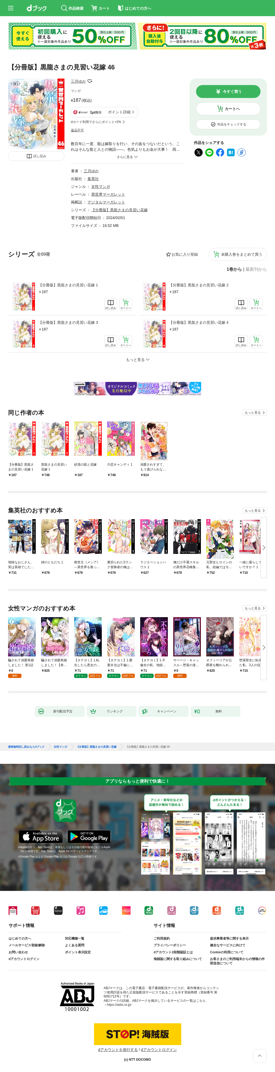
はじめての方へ (20, 938)
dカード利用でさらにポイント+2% (96, 122)
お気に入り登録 (185, 254)
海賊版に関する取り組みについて (178, 959)
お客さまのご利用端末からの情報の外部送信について (237, 961)
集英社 (93, 179)
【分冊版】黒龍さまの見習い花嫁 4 (199, 322)
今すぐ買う (232, 91)
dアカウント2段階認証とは (173, 952)
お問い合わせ (18, 952)
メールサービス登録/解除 (27, 945)
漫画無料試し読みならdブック (26, 747)
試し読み (39, 156)
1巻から (234, 269)
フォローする (89, 81)
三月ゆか (78, 81)
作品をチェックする (231, 124)
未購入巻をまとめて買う (241, 254)
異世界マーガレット (108, 194)
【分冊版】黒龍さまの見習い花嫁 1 (68, 285)
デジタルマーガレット (106, 202)
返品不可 (77, 130)
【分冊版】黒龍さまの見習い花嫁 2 (199, 285)
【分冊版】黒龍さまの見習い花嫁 (119, 210)
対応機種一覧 (74, 938)
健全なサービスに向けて (227, 945)
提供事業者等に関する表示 (229, 938)
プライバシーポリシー (170, 945)
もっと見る (253, 412)
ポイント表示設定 (78, 952)
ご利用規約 (162, 938)
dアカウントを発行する (118, 1050)
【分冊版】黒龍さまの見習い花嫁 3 (68, 322)
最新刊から (256, 269)
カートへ (232, 109)
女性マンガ (100, 186)
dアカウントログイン (24, 959)
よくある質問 (74, 945)
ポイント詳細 (119, 112)
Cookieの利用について (226, 952)
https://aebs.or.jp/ (119, 1005)
